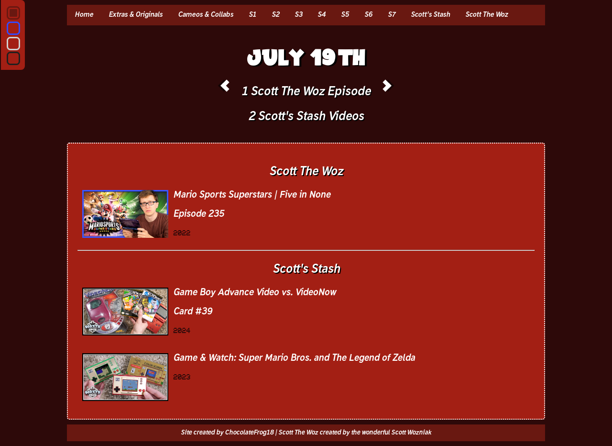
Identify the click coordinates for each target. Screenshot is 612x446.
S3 (298, 14)
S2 (275, 14)
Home (84, 14)
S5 (345, 14)
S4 (321, 14)
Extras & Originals (136, 14)
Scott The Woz (486, 14)
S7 (391, 14)
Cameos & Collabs (205, 14)
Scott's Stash (430, 14)
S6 (368, 14)
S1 (252, 14)
